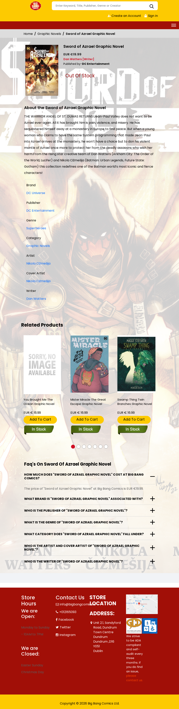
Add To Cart (40, 419)
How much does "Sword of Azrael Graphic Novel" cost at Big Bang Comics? (84, 476)
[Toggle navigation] (173, 25)
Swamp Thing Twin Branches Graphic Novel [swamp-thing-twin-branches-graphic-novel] (134, 401)
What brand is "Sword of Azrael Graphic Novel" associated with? (83, 499)
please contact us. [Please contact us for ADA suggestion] (134, 678)
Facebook (66, 619)
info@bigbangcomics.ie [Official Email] (78, 604)
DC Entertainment (40, 210)
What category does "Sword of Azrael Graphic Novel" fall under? (84, 534)
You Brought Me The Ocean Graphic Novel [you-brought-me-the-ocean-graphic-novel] (39, 401)
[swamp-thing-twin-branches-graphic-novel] (136, 364)
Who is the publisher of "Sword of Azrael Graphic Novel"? (75, 510)
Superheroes (36, 228)
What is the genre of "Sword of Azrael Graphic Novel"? (73, 522)
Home (28, 34)
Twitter (65, 627)
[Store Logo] (36, 6)
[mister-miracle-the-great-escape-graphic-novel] (89, 364)
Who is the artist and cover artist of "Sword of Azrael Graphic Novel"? (82, 548)
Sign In (151, 16)
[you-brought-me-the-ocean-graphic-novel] (42, 364)
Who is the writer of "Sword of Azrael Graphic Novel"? (73, 561)
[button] (73, 447)
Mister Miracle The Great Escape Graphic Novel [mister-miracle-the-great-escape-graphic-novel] (88, 401)
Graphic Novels (49, 34)
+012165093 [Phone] (67, 612)
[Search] (105, 5)
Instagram (67, 635)
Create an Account (124, 16)
